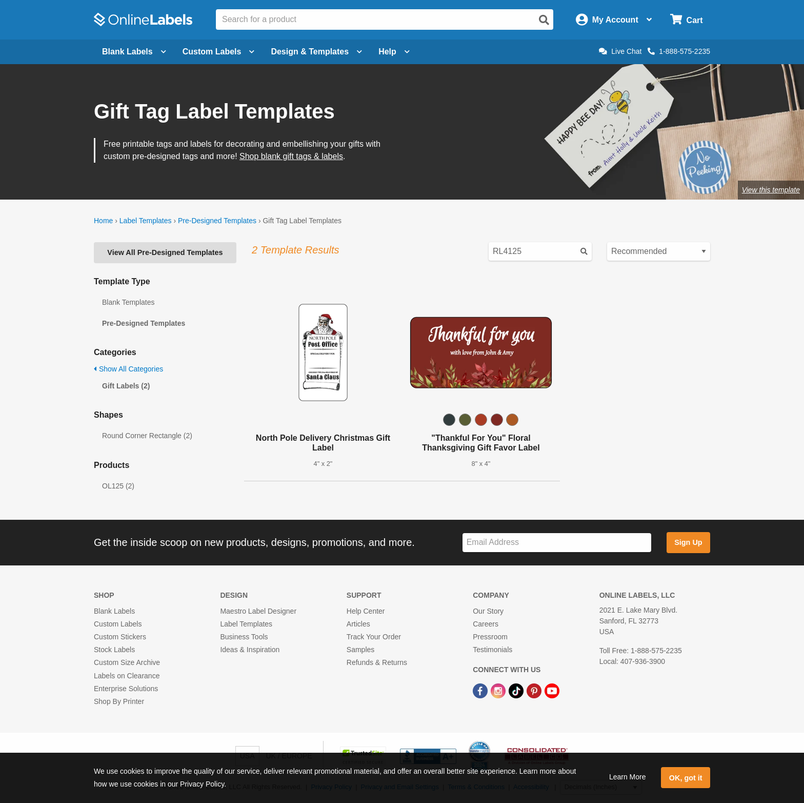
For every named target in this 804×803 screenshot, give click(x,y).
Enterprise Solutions (126, 688)
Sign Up (688, 542)
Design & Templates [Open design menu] (316, 51)
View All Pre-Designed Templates (165, 252)
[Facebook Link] (481, 691)
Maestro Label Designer (258, 611)
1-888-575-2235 (679, 51)
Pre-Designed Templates (217, 221)
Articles (358, 624)
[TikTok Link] (517, 691)
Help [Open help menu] (394, 51)
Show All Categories (128, 369)
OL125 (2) (118, 486)
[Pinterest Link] (535, 691)
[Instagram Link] (499, 691)
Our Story (488, 611)
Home (103, 221)
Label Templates (145, 221)
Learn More (627, 777)
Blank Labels (114, 611)
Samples (360, 649)
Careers (485, 624)
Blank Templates (128, 302)
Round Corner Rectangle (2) (147, 436)
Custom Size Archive (127, 662)
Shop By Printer (119, 701)
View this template (771, 190)
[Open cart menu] (686, 19)
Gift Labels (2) (126, 386)
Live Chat (620, 51)
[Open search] (544, 20)
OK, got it (685, 778)
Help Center (366, 611)
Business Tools (244, 637)
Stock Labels (114, 649)
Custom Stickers (120, 637)
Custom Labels (118, 624)
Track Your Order (374, 637)
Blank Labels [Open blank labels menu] (134, 51)
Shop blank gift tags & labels (291, 156)
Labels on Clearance (126, 676)
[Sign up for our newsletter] (557, 542)
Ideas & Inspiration (249, 649)
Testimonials (492, 649)
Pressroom (490, 637)
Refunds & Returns (377, 662)
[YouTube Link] (552, 691)
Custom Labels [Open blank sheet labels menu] (219, 51)
